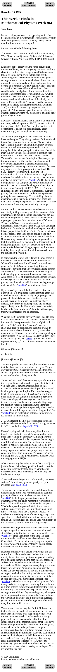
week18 (6, 535)
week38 (6, 413)
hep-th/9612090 (30, 426)
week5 (29, 338)
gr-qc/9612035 (20, 485)
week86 (6, 498)
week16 (34, 180)
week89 (6, 581)
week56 (22, 285)
